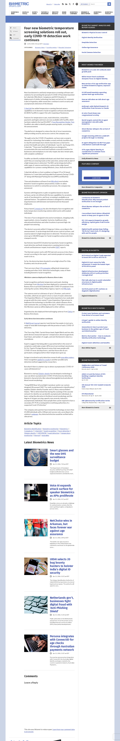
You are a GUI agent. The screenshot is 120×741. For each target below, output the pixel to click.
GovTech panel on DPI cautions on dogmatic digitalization (94, 290)
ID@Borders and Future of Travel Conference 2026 (96, 367)
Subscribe (57, 4)
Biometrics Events (97, 13)
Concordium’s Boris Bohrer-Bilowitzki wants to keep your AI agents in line (96, 214)
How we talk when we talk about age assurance (95, 100)
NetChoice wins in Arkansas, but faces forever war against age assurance (61, 527)
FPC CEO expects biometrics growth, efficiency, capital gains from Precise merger (95, 222)
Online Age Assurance (90, 47)
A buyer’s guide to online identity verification (94, 321)
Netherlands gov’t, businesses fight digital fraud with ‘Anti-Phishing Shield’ (62, 604)
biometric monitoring (50, 429)
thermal (37, 435)
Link (14, 35)
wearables (45, 435)
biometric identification (32, 429)
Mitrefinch (55, 181)
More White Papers (89, 348)
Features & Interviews (45, 13)
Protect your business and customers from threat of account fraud (96, 314)
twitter (70, 4)
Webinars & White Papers (85, 13)
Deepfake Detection (89, 42)
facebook (73, 4)
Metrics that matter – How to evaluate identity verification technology (96, 337)
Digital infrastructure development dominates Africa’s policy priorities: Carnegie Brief (95, 273)
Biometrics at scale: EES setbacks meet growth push (96, 71)
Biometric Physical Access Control (94, 32)
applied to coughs (43, 360)
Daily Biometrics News (90, 158)
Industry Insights (55, 13)
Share (14, 28)
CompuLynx (38, 209)
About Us (49, 4)
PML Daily (67, 289)
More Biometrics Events (90, 407)
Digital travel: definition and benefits (96, 343)
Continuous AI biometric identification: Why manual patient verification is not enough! (95, 199)
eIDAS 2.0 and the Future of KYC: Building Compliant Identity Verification (96, 377)
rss (63, 4)
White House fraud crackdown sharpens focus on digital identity (94, 78)
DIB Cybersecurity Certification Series (96, 402)
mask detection (53, 433)
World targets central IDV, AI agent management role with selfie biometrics (95, 122)
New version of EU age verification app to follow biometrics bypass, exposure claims (96, 85)
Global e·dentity (30, 433)
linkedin (66, 4)
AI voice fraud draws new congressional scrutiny (91, 114)
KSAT (58, 247)
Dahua (70, 312)
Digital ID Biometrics (89, 296)
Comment (16, 38)
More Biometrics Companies (92, 187)
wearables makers (67, 357)
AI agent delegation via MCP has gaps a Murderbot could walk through (96, 144)
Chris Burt (46, 44)
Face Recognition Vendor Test (63, 122)
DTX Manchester (96, 395)
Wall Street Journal (32, 323)
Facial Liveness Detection (91, 52)
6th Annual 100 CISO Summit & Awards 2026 (96, 387)
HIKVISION (42, 433)
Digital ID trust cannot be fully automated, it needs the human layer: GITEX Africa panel (96, 264)
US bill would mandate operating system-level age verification (94, 93)
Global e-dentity (44, 374)
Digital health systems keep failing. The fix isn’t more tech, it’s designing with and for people (95, 231)
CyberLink (28, 108)
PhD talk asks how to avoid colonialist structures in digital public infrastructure (96, 282)
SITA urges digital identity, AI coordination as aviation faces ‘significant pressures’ (93, 151)
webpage (35, 414)
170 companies (44, 268)
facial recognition (50, 431)
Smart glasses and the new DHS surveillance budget (62, 455)
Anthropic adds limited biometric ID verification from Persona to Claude (95, 107)
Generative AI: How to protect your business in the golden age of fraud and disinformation (95, 329)
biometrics (64, 429)
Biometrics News (15, 13)
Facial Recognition (51, 47)
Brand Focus (64, 13)
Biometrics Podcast (109, 13)
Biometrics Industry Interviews (93, 238)
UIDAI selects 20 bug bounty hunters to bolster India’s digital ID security (61, 566)
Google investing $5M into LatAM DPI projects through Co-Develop (95, 137)
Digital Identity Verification (92, 37)
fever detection (64, 431)
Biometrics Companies (74, 13)
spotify (77, 4)
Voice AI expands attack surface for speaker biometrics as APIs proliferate (62, 490)
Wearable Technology (64, 47)
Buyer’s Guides (35, 13)
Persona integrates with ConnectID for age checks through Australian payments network (62, 643)
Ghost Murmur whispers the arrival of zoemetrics (96, 130)
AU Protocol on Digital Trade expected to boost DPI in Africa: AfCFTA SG (96, 256)
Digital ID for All (25, 13)
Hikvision (40, 284)
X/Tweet (15, 31)
